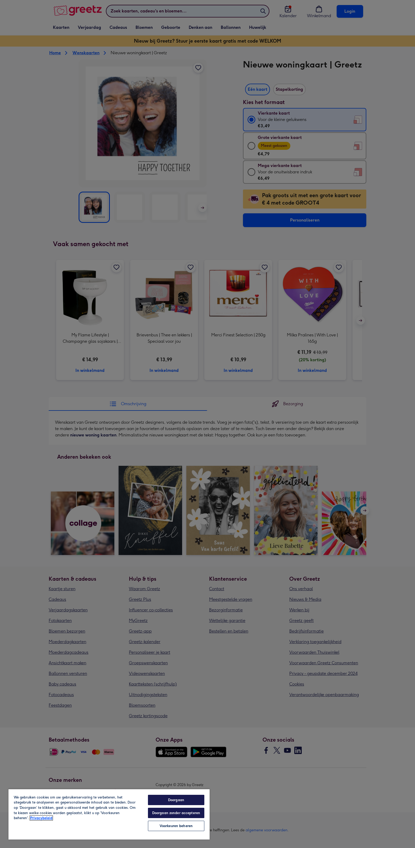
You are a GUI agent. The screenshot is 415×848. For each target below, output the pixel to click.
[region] (109, 814)
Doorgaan (176, 800)
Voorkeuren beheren (176, 826)
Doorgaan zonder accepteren (176, 813)
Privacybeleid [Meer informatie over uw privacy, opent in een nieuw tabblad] (41, 818)
